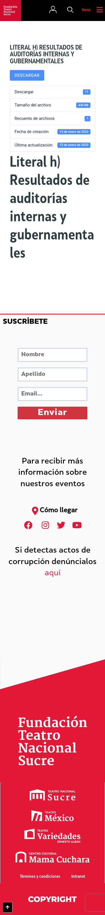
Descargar (27, 75)
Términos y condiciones (40, 877)
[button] (70, 10)
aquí (53, 573)
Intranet (78, 877)
